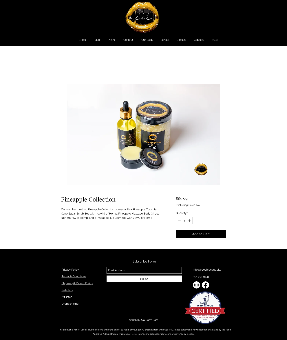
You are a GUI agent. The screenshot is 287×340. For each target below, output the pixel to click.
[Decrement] (178, 220)
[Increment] (189, 220)
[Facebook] (205, 285)
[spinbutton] (184, 220)
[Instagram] (196, 285)
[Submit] (144, 279)
